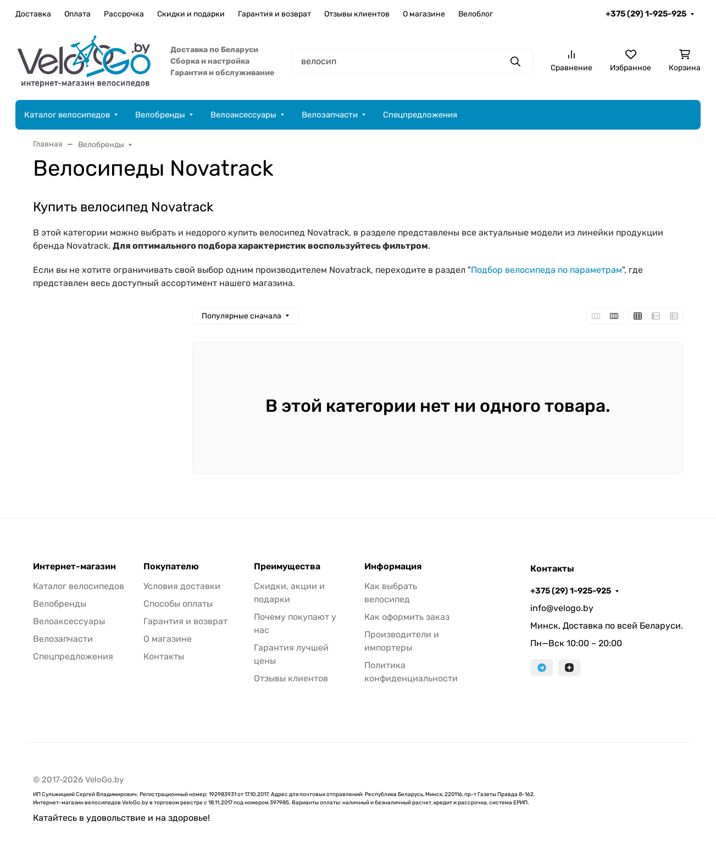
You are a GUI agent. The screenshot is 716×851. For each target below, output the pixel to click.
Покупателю (171, 566)
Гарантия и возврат (274, 14)
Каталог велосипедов (67, 115)
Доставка (33, 14)
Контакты (163, 656)
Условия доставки (181, 586)
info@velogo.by (561, 608)
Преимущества (287, 566)
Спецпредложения (420, 115)
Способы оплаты (178, 603)
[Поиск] (412, 61)
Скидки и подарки (191, 14)
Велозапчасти (330, 115)
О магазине (424, 14)
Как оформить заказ (406, 617)
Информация (392, 566)
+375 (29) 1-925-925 (646, 14)
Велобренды (160, 115)
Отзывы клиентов (357, 14)
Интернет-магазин (74, 566)
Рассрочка (124, 14)
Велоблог (475, 14)
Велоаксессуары (243, 115)
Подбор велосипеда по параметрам (546, 270)
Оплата (77, 14)
